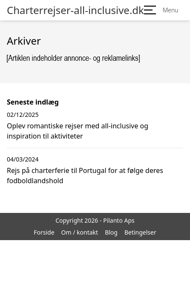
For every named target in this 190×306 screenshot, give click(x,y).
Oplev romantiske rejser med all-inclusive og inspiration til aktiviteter (77, 131)
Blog (111, 232)
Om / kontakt (79, 232)
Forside (44, 232)
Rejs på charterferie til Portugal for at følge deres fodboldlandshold (85, 175)
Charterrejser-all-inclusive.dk (75, 10)
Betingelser (140, 232)
